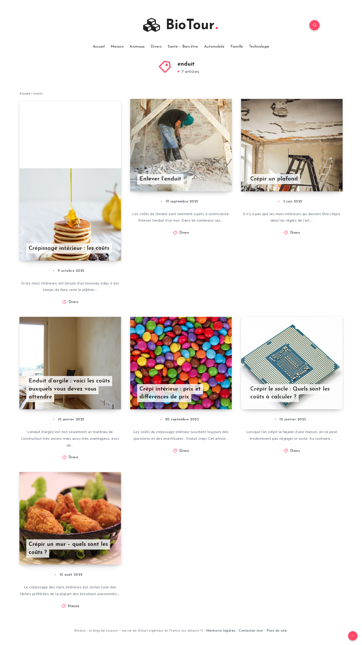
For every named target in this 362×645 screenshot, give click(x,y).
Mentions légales (220, 630)
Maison (117, 47)
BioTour (180, 25)
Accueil (99, 47)
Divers (156, 47)
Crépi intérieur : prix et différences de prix (170, 393)
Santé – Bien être (183, 47)
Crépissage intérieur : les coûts (69, 248)
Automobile (214, 47)
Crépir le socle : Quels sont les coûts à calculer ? (290, 393)
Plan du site (277, 630)
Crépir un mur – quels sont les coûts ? (68, 548)
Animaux (137, 47)
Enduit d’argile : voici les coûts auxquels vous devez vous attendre (69, 389)
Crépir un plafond (274, 179)
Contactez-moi (251, 630)
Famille (237, 47)
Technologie (259, 47)
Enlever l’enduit (160, 179)
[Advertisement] (70, 133)
